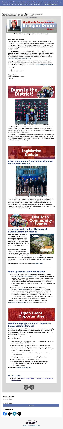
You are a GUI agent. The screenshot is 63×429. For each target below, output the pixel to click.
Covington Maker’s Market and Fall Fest (25, 276)
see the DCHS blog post (24, 367)
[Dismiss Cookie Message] (61, 1)
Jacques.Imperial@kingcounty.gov (17, 302)
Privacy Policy (26, 425)
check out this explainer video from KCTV (19, 58)
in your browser (33, 17)
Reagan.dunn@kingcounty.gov (44, 64)
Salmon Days (22, 289)
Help (39, 425)
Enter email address (7, 399)
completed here (38, 263)
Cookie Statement (52, 4)
